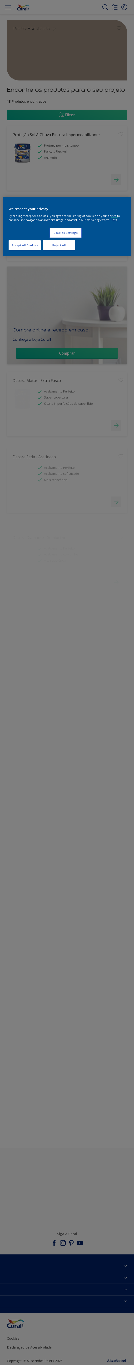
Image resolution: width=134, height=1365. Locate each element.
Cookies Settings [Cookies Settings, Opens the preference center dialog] (66, 233)
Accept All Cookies (24, 245)
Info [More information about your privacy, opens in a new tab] (115, 220)
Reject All (59, 245)
